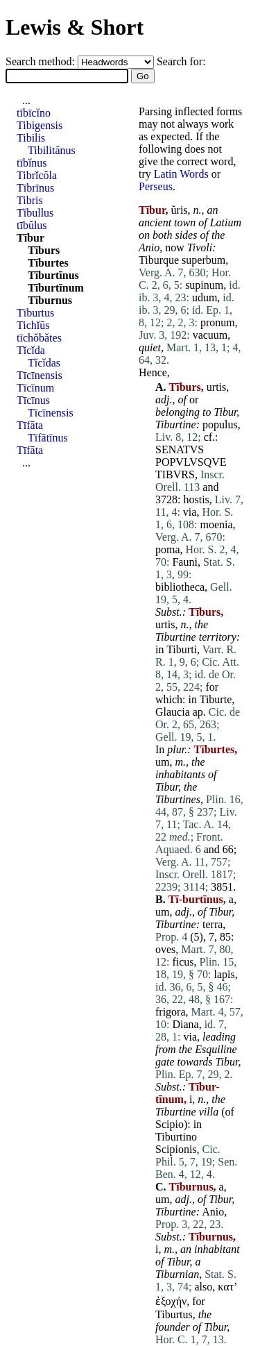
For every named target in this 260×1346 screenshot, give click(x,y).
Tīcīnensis (39, 375)
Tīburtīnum (56, 288)
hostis (196, 499)
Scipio (169, 1124)
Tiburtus (174, 1314)
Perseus (156, 186)
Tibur (225, 412)
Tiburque (159, 260)
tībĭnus (32, 163)
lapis (224, 974)
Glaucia (172, 712)
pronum (217, 322)
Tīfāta (30, 425)
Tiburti (181, 649)
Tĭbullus (35, 213)
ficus (182, 962)
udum (204, 297)
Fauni (184, 562)
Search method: (42, 61)
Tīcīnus (33, 400)
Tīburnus (50, 300)
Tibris (30, 200)
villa (208, 1112)
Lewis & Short (75, 27)
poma (167, 549)
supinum (204, 285)
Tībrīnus (35, 188)
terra (212, 924)
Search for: (181, 61)
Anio (149, 247)
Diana (185, 1024)
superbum (203, 260)
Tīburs (44, 250)
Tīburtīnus (53, 275)
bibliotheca (180, 587)
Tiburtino (176, 1137)
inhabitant (217, 1249)
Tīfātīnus (48, 438)
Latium (225, 222)
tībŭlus (32, 225)
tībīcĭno (34, 113)
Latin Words (181, 174)
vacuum (210, 335)
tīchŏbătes (39, 338)
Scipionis (176, 1149)
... (26, 100)
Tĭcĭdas (44, 363)
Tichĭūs (33, 325)
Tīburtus (35, 313)
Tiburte (216, 699)
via (190, 512)
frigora (170, 1012)
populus (220, 424)
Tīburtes (48, 263)
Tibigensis (39, 125)
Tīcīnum (35, 388)
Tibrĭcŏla (37, 175)
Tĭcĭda (31, 350)
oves (165, 949)
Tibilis (31, 138)
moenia (216, 524)
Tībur (30, 238)
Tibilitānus (52, 150)
